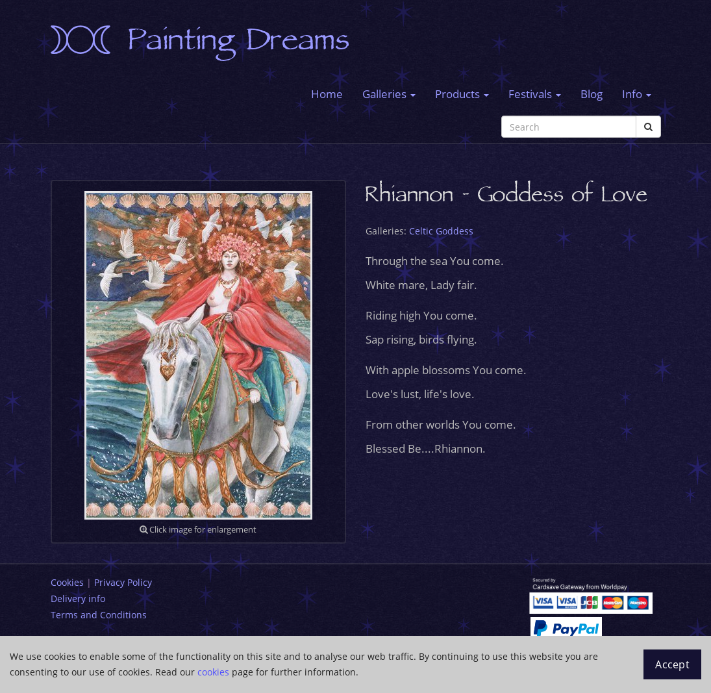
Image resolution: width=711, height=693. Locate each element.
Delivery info (78, 598)
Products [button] (462, 93)
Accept (672, 664)
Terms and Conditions (99, 615)
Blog (591, 93)
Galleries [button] (389, 93)
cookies (213, 672)
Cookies (67, 582)
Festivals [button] (534, 93)
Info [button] (636, 93)
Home (327, 93)
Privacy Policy (123, 582)
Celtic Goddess (441, 231)
